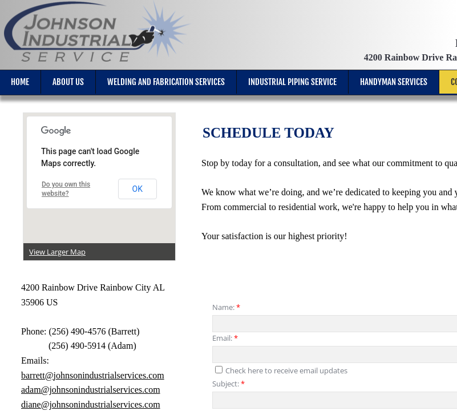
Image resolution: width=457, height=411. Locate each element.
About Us (68, 81)
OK (137, 189)
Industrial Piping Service (292, 81)
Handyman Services (393, 81)
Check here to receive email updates (281, 370)
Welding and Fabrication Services (166, 81)
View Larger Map (57, 252)
